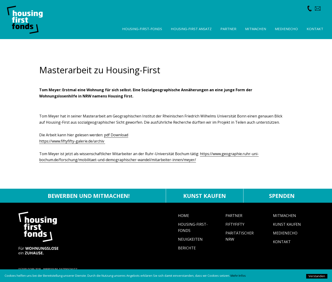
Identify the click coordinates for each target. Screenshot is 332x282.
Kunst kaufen (204, 195)
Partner (233, 215)
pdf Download (116, 134)
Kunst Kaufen (287, 224)
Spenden (282, 195)
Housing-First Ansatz (191, 28)
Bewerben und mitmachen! (89, 195)
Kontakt (282, 241)
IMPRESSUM (50, 269)
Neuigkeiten (190, 239)
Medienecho (285, 233)
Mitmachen (284, 215)
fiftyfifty (234, 224)
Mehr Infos (238, 275)
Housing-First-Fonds (142, 28)
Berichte (187, 248)
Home (183, 215)
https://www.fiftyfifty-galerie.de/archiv (72, 141)
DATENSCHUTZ (68, 269)
